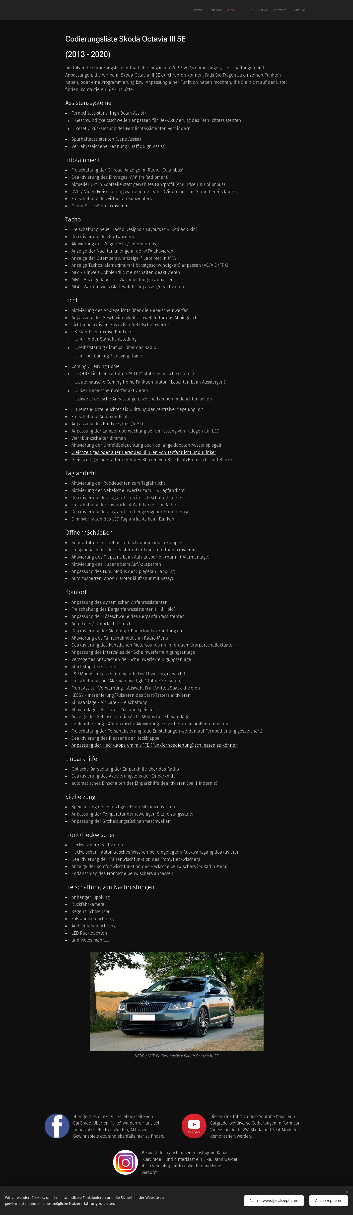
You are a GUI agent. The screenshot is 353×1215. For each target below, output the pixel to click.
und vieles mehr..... (90, 940)
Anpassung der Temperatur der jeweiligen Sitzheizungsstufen (133, 814)
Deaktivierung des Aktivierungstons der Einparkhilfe (123, 776)
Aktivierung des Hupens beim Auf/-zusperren (116, 564)
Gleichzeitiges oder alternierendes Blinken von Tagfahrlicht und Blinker (143, 452)
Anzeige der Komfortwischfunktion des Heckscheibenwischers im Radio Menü (149, 866)
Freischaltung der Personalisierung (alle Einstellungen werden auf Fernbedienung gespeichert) (166, 731)
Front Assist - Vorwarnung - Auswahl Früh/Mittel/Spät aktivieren (135, 688)
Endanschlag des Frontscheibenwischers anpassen (122, 873)
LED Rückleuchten (89, 933)
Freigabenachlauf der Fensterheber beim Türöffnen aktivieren (133, 550)
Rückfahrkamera (87, 904)
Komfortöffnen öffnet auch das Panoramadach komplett (127, 542)
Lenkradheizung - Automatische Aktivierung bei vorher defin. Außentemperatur (150, 724)
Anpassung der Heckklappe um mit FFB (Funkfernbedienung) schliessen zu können (154, 745)
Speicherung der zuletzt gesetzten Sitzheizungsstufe (123, 807)
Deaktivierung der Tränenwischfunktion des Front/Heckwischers (135, 859)
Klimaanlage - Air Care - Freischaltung (109, 702)
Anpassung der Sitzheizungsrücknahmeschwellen (120, 821)
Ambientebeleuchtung (93, 926)
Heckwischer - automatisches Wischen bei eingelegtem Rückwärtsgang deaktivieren (155, 852)
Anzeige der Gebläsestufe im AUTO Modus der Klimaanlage (130, 716)
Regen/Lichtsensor (90, 911)
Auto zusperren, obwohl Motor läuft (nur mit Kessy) (122, 578)
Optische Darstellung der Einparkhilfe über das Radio (125, 769)
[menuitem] (246, 10)
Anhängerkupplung (90, 897)
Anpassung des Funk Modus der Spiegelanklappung (122, 571)
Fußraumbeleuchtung (92, 918)
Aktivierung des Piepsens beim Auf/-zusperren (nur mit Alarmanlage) (140, 557)
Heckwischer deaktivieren (97, 845)
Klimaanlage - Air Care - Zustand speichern (114, 709)
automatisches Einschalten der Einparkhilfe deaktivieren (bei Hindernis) (144, 783)
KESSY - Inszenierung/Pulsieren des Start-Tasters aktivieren (130, 695)
